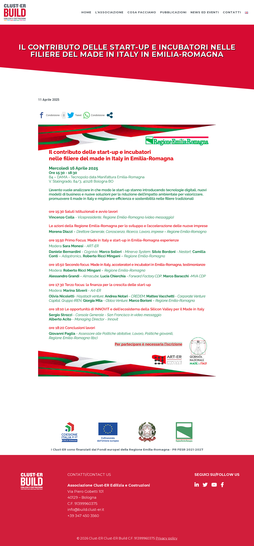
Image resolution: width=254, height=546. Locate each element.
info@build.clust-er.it (85, 509)
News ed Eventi (204, 12)
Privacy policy (166, 538)
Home (86, 12)
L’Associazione (109, 12)
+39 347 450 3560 (83, 516)
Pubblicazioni (173, 12)
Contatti (232, 12)
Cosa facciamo (141, 12)
